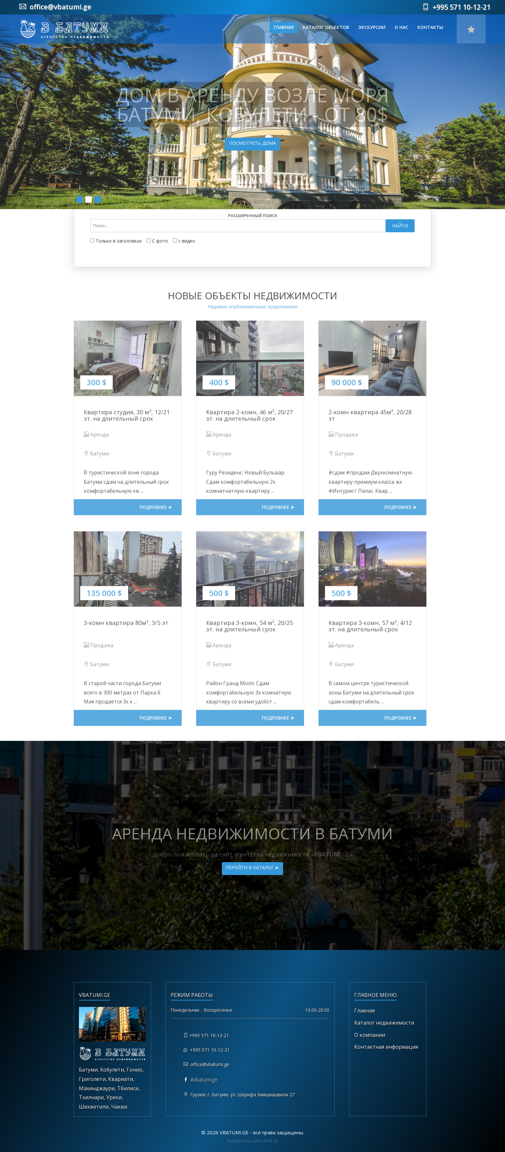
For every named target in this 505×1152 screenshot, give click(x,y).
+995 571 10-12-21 (456, 7)
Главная (283, 27)
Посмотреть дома (252, 143)
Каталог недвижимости (384, 1022)
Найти (400, 226)
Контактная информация (386, 1046)
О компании (369, 1034)
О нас (401, 27)
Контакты (430, 27)
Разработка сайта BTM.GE (252, 1141)
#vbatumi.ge (204, 1079)
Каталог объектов (326, 27)
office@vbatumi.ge (55, 6)
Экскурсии (372, 27)
